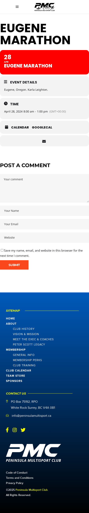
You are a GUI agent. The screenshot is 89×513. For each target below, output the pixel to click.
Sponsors (14, 381)
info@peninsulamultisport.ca (31, 416)
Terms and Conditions (19, 478)
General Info (24, 355)
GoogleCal (42, 127)
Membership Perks (27, 360)
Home (10, 318)
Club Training (24, 365)
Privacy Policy (14, 483)
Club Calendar (18, 370)
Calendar (20, 127)
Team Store (15, 375)
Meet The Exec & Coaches (33, 339)
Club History (24, 329)
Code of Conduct (16, 472)
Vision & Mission (26, 334)
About (11, 323)
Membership (16, 349)
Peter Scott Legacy (29, 344)
